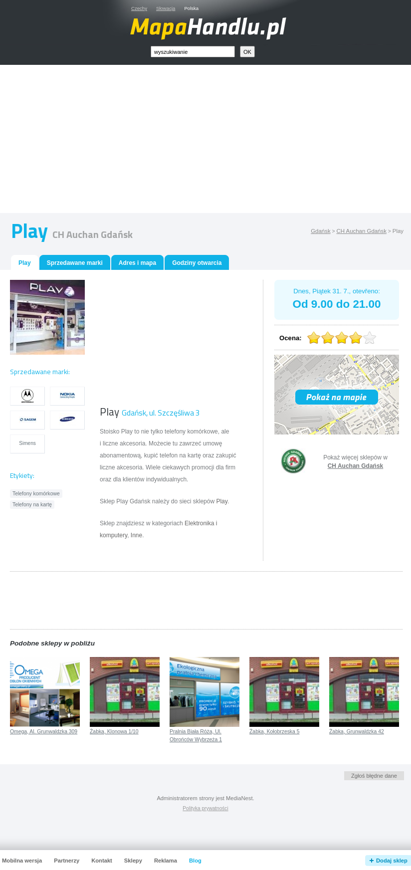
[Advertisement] (217, 141)
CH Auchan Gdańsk (361, 231)
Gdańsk (320, 231)
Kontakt (101, 861)
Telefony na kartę (32, 504)
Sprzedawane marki (75, 262)
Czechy (139, 8)
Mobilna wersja (22, 861)
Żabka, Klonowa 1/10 (114, 731)
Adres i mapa (137, 262)
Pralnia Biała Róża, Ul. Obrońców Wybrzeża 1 (196, 736)
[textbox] (193, 51)
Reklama (165, 861)
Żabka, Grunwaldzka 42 (356, 731)
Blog (195, 861)
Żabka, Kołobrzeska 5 (274, 731)
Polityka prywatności (205, 808)
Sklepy (133, 861)
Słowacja (165, 8)
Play (221, 501)
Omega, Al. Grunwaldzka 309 (43, 731)
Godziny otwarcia (196, 262)
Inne (136, 535)
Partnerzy (66, 861)
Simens (27, 443)
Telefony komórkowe (36, 493)
